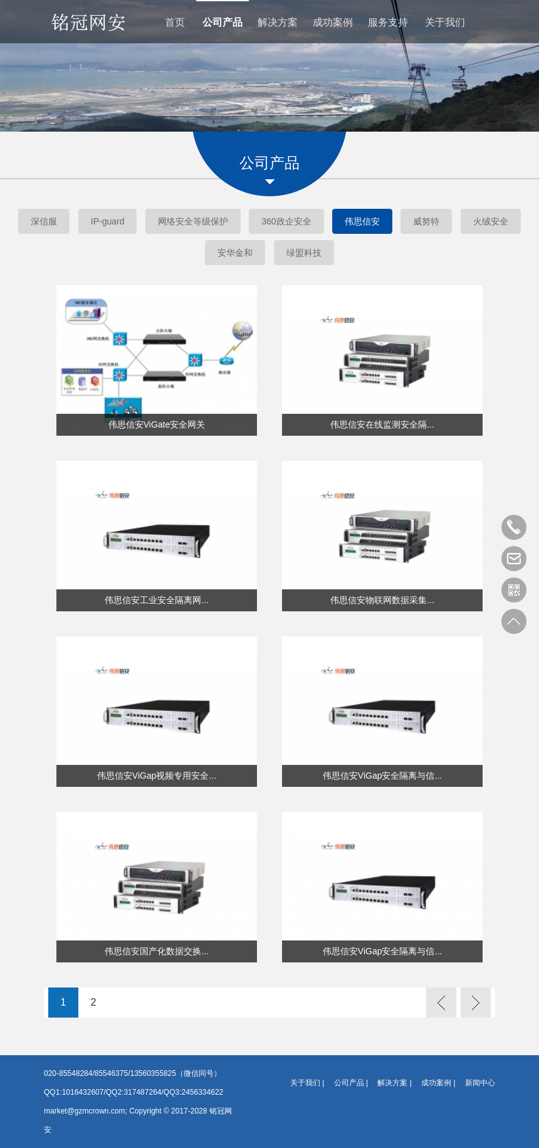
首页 (175, 22)
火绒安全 (490, 221)
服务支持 (388, 22)
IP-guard (108, 221)
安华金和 (235, 253)
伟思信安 (362, 221)
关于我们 (445, 22)
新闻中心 (480, 1082)
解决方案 (278, 22)
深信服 (44, 221)
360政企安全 (286, 221)
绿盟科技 (304, 253)
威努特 (426, 221)
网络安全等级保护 (193, 221)
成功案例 (333, 22)
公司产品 (222, 22)
